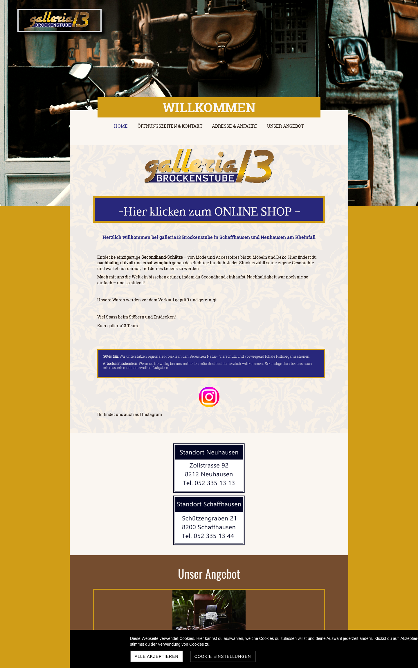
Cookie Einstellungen (222, 656)
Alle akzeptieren (157, 656)
